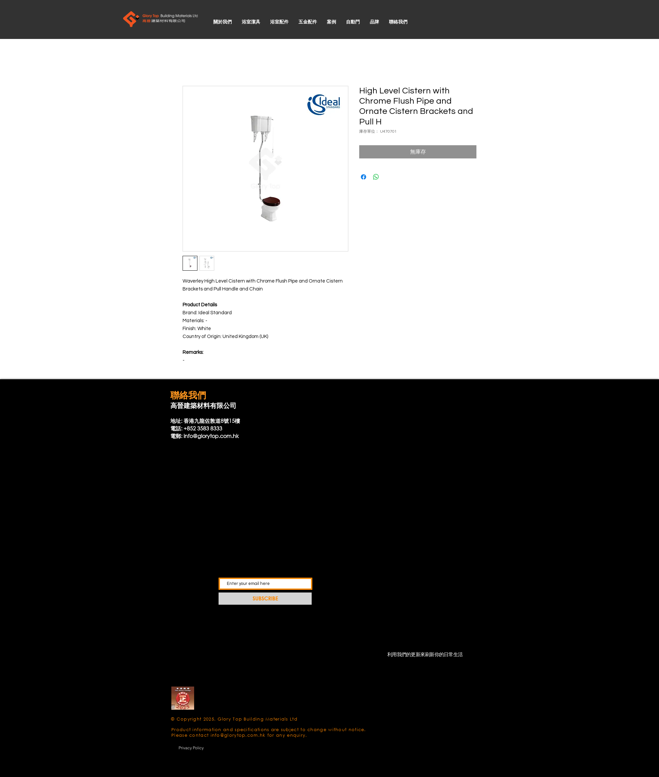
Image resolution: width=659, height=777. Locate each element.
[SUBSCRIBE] (265, 598)
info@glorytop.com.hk (211, 435)
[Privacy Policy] (191, 747)
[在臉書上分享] (363, 177)
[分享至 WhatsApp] (376, 177)
